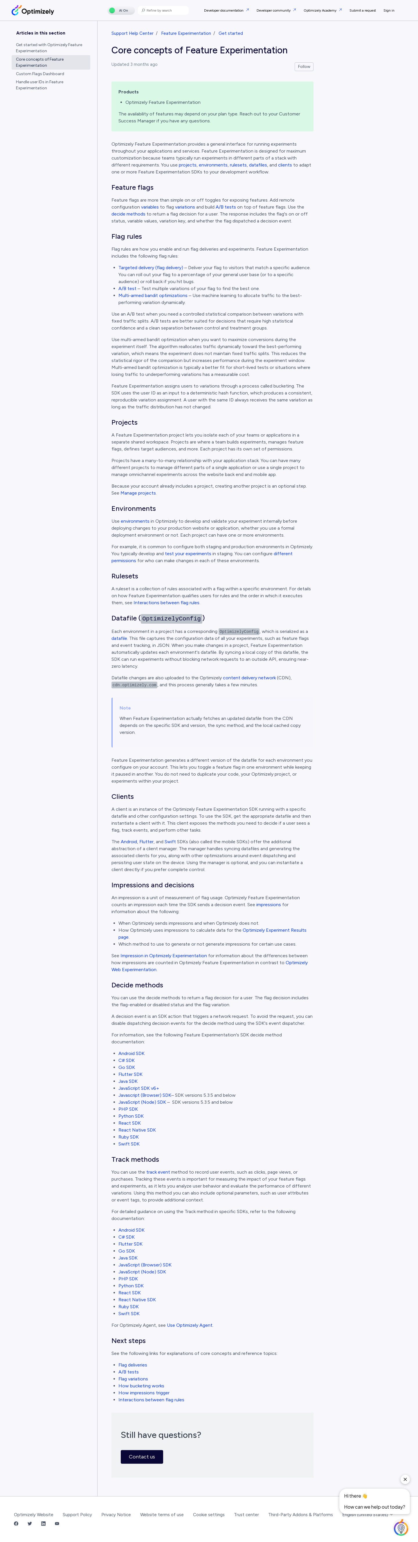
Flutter (146, 841)
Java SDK (128, 1081)
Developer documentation (224, 10)
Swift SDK (129, 1144)
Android (129, 841)
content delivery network (249, 677)
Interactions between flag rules (166, 602)
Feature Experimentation (186, 33)
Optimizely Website (33, 1514)
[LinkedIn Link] (43, 1523)
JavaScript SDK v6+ (138, 1088)
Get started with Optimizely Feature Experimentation (49, 47)
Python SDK (131, 1116)
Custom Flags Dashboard (40, 73)
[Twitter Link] (30, 1523)
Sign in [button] (388, 10)
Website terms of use (162, 1514)
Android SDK (132, 1053)
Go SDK (126, 1067)
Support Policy (77, 1514)
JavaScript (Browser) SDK (145, 1265)
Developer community (274, 10)
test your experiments (188, 553)
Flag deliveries (132, 1365)
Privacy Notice (116, 1514)
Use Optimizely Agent (189, 1325)
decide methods (128, 214)
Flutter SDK (130, 1074)
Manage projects (138, 493)
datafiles (258, 165)
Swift (170, 841)
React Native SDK (137, 1130)
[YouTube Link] (57, 1523)
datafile (119, 638)
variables (150, 207)
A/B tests (226, 207)
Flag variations (133, 1379)
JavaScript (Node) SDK (142, 1102)
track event (158, 1172)
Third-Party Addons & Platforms (300, 1514)
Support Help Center (132, 33)
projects (188, 165)
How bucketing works (141, 1386)
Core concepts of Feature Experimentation (40, 62)
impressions (268, 904)
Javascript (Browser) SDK (144, 1095)
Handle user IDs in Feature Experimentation (39, 85)
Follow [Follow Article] (304, 66)
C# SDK (126, 1060)
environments (213, 165)
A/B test (127, 288)
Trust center (246, 1514)
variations (185, 207)
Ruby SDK (128, 1137)
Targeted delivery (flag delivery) (150, 267)
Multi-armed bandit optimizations (153, 295)
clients (285, 165)
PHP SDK (128, 1109)
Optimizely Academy (320, 10)
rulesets (238, 165)
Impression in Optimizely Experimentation (163, 955)
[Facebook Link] (16, 1523)
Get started (231, 33)
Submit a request (362, 10)
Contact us (142, 1457)
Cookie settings (209, 1514)
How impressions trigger (144, 1393)
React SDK (129, 1123)
